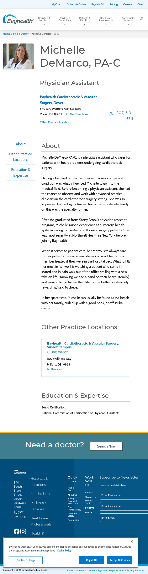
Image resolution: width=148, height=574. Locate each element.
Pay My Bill (97, 4)
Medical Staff (89, 501)
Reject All (91, 560)
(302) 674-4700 (20, 515)
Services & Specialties (65, 19)
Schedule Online (76, 4)
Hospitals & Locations (44, 19)
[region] (70, 552)
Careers (127, 4)
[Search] (142, 19)
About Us (72, 495)
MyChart (56, 4)
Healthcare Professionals (106, 19)
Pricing (113, 4)
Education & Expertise (20, 172)
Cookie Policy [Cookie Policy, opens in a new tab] (64, 550)
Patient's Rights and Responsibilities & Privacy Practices (116, 570)
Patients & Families (84, 19)
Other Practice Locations (55, 122)
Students (89, 507)
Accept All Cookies (120, 560)
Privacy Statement (76, 570)
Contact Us (73, 520)
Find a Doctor (21, 33)
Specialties (38, 494)
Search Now (106, 446)
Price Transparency (74, 508)
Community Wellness (128, 19)
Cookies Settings (25, 560)
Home (6, 33)
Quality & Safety (72, 514)
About (21, 144)
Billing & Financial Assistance (73, 501)
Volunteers (90, 497)
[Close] (132, 541)
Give (139, 4)
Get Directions (78, 114)
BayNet (88, 512)
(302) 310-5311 (124, 115)
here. (124, 485)
